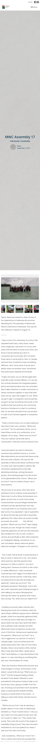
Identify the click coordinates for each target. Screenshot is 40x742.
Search (30, 2)
